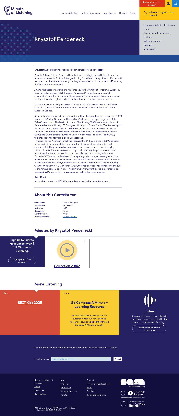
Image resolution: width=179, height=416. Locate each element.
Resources (39, 390)
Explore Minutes (69, 12)
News (132, 12)
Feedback (91, 391)
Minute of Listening (43, 408)
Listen (37, 386)
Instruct (44, 410)
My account (149, 48)
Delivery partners (153, 40)
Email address (41, 359)
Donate (123, 12)
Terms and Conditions (96, 394)
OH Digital (57, 410)
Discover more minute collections (149, 329)
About (147, 29)
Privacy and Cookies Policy (98, 383)
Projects (148, 37)
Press (89, 387)
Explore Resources (90, 12)
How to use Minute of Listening (159, 25)
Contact (148, 44)
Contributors (109, 12)
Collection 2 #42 (70, 216)
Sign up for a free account (152, 3)
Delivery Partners (69, 391)
